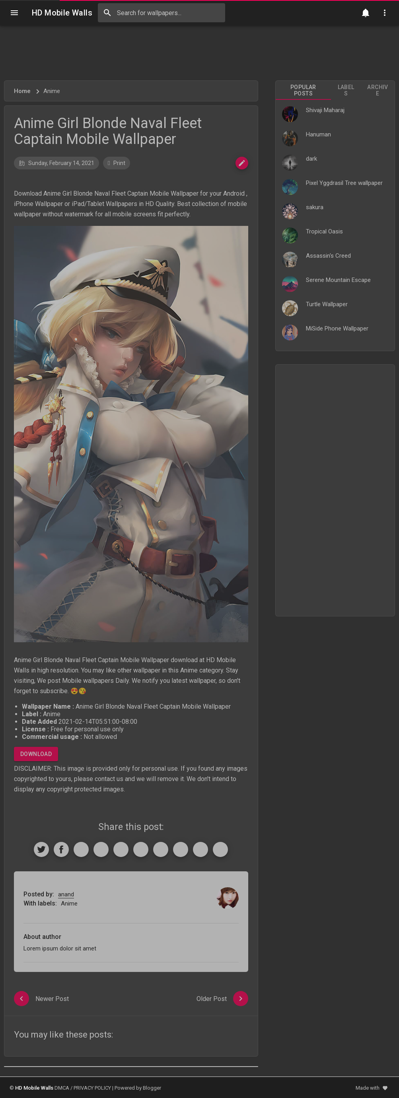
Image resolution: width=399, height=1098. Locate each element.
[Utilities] (384, 12)
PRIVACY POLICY (92, 1088)
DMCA (61, 1088)
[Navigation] (14, 12)
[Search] (107, 13)
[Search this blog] (161, 12)
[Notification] (365, 12)
